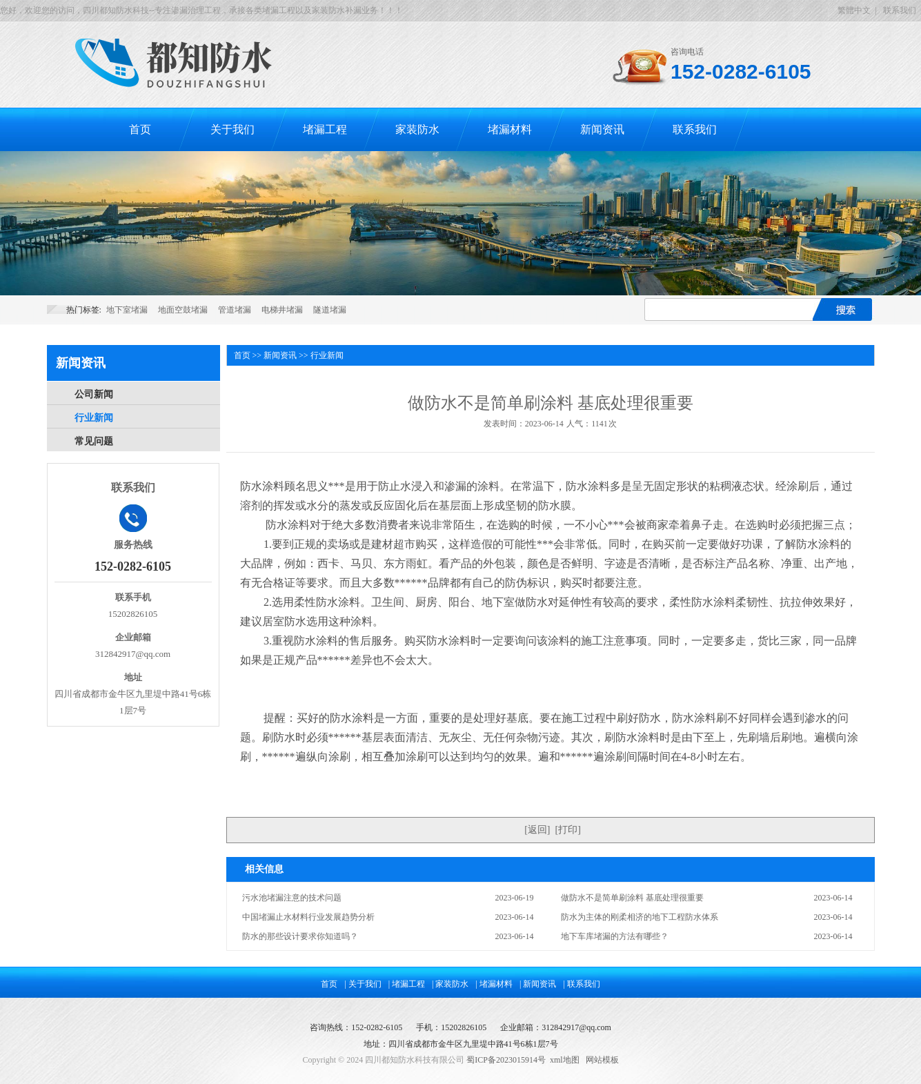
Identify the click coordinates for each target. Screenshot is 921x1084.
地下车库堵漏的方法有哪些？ (615, 936)
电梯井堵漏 (282, 310)
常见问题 (94, 441)
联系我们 (899, 10)
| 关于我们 (362, 984)
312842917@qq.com (576, 1027)
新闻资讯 (602, 129)
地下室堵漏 (127, 310)
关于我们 (232, 129)
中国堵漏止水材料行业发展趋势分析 (308, 917)
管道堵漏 (234, 310)
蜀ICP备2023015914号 (506, 1060)
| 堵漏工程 (406, 984)
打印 (567, 830)
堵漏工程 (325, 129)
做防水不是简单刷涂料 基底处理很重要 (632, 898)
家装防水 (417, 129)
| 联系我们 (581, 984)
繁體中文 (854, 10)
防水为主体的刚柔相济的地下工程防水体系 (639, 917)
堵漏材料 (510, 129)
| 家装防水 (450, 984)
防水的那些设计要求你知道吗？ (300, 936)
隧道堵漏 (329, 310)
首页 (140, 129)
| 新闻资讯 (537, 984)
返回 (537, 830)
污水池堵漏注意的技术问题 (291, 898)
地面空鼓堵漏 (183, 310)
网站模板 (602, 1060)
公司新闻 (94, 394)
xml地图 (565, 1060)
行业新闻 (94, 418)
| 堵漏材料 (494, 984)
